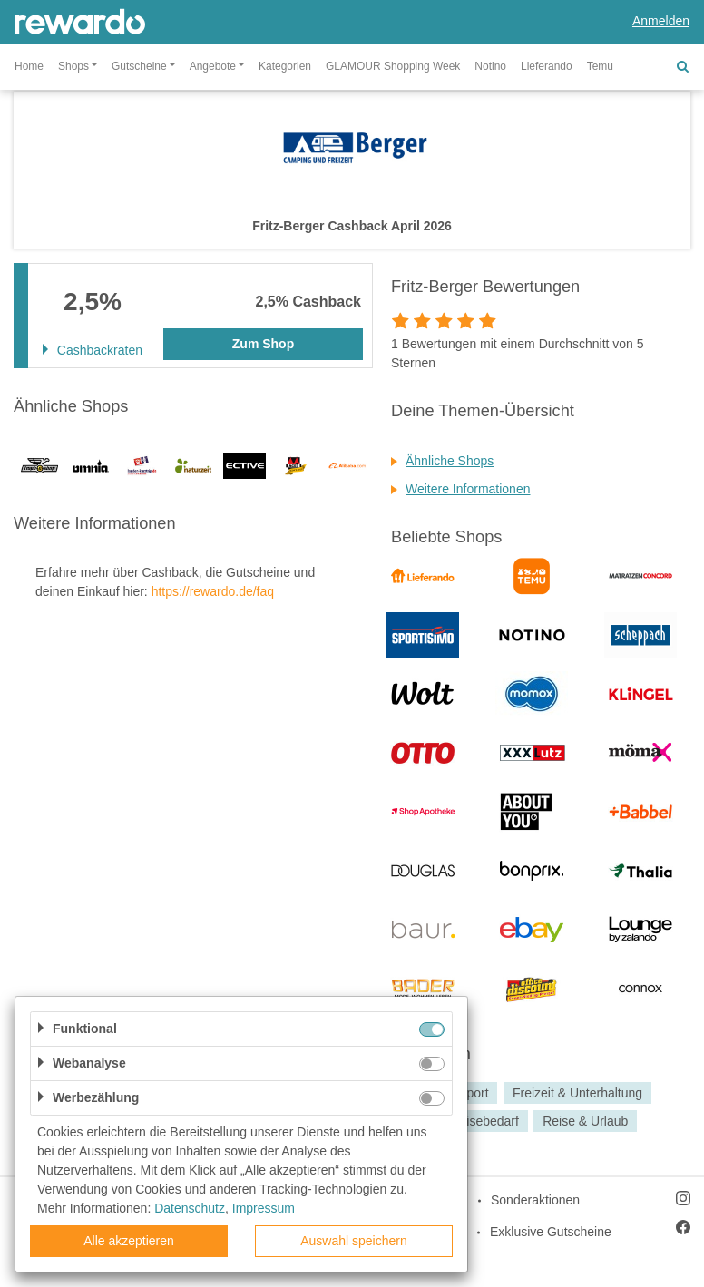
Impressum (263, 1208)
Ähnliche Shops (450, 460)
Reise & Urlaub (585, 1121)
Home (29, 66)
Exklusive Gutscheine (550, 1231)
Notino (490, 66)
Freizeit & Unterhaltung (577, 1093)
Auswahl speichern (353, 1240)
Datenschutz (189, 1208)
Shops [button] (73, 66)
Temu (600, 66)
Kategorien (285, 66)
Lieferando (546, 66)
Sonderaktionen (535, 1200)
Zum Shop (263, 343)
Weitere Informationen (468, 489)
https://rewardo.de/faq (213, 591)
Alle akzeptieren (128, 1240)
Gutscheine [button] (139, 66)
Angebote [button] (213, 66)
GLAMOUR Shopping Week (393, 66)
